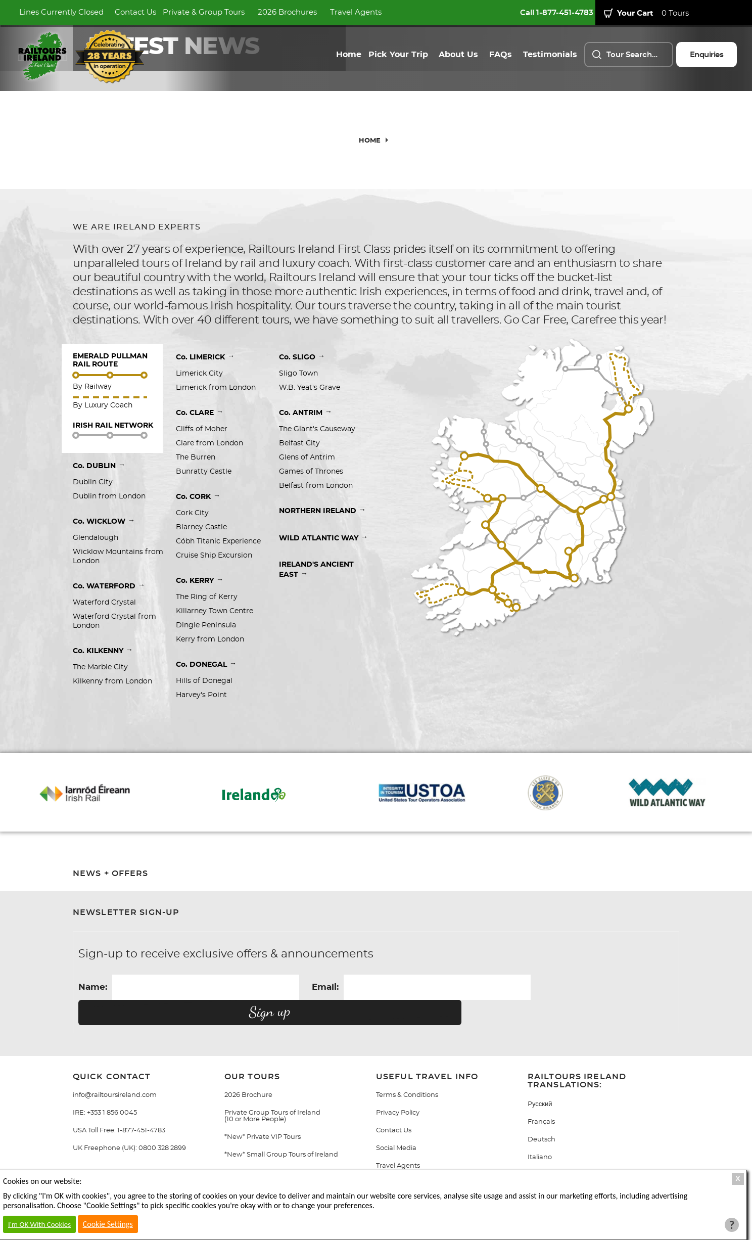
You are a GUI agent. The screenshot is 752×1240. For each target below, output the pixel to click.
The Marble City (100, 667)
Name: (92, 987)
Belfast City (300, 443)
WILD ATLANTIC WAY (323, 537)
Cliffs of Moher (201, 429)
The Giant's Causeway (317, 429)
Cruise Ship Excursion (214, 555)
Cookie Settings (108, 1224)
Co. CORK (198, 495)
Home (348, 55)
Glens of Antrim (307, 457)
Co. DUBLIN (99, 465)
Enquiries (707, 55)
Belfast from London (316, 485)
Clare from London (209, 443)
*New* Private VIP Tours (262, 1112)
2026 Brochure (248, 1070)
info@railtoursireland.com (115, 1070)
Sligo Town (298, 373)
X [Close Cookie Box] (738, 1178)
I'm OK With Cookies (39, 1224)
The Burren (195, 457)
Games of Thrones (311, 471)
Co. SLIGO (302, 356)
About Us (458, 55)
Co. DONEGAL (206, 663)
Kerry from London (210, 639)
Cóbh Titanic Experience (218, 541)
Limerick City (199, 373)
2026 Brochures (287, 12)
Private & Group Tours (204, 12)
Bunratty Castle (203, 471)
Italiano (540, 1132)
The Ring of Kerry (207, 597)
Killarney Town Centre (214, 611)
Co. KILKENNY (103, 650)
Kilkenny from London (112, 681)
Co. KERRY (199, 579)
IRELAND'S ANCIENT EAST (317, 569)
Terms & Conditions (407, 1070)
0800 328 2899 (162, 1123)
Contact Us (135, 12)
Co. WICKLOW (104, 520)
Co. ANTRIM (305, 412)
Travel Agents (356, 12)
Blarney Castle (201, 527)
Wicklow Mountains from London (119, 556)
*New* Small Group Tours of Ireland (281, 1129)
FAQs (500, 55)
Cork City (192, 513)
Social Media (396, 1123)
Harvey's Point (201, 695)
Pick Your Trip (398, 55)
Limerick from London (216, 387)
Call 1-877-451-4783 (556, 13)
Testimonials (550, 55)
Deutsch (541, 1114)
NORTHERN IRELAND (322, 510)
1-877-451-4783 (141, 1105)
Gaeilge (540, 1149)
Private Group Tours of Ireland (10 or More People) (272, 1090)
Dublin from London (109, 496)
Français (541, 1096)
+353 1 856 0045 (112, 1087)
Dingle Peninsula (206, 625)
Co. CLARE (199, 412)
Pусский (540, 1079)
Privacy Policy (397, 1087)
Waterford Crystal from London (115, 621)
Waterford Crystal (104, 602)
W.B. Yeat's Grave (309, 387)
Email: (325, 987)
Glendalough (95, 537)
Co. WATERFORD (109, 585)
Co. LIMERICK (205, 356)
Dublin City (93, 482)
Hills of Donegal (204, 680)
